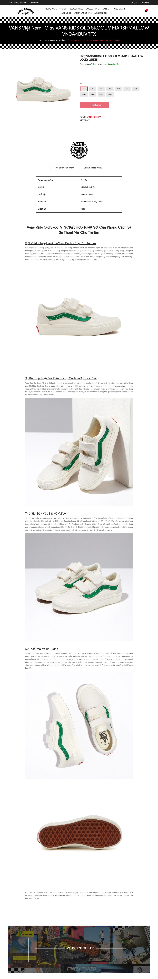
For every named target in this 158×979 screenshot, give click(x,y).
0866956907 (35, 2)
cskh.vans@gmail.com (17, 2)
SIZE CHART (84, 120)
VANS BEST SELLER (80, 948)
